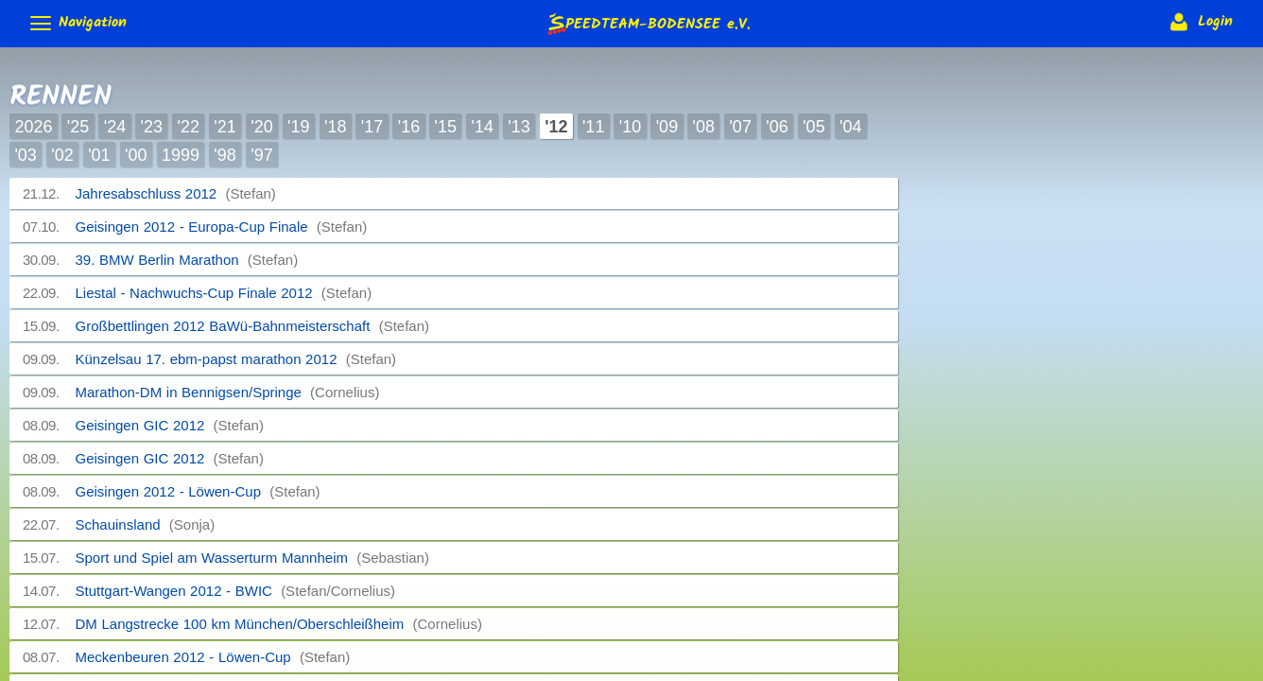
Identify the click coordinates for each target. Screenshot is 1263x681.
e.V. (647, 23)
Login (1199, 21)
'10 (630, 126)
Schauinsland (146, 524)
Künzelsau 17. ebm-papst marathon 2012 (236, 359)
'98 (224, 155)
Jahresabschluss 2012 (176, 193)
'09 (667, 126)
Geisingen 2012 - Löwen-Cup (198, 491)
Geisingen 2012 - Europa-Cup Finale (222, 226)
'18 (335, 126)
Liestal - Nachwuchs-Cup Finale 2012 (224, 293)
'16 (409, 126)
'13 (518, 126)
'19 (298, 126)
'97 (261, 155)
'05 (813, 126)
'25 (78, 126)
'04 (850, 126)
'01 (99, 155)
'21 (224, 126)
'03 (25, 155)
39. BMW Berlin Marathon (187, 260)
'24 (115, 126)
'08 (704, 126)
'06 (776, 126)
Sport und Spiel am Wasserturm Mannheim (252, 558)
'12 (556, 126)
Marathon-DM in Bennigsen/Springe (228, 392)
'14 (482, 126)
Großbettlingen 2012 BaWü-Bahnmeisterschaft (253, 326)
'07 (740, 126)
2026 (33, 126)
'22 (188, 126)
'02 (62, 155)
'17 (372, 126)
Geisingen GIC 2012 (170, 425)
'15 (446, 126)
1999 (180, 155)
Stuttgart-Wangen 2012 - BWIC (236, 591)
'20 (261, 126)
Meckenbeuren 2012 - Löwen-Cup (213, 657)
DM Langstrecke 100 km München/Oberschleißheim (279, 624)
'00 (136, 155)
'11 (593, 126)
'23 (152, 126)
